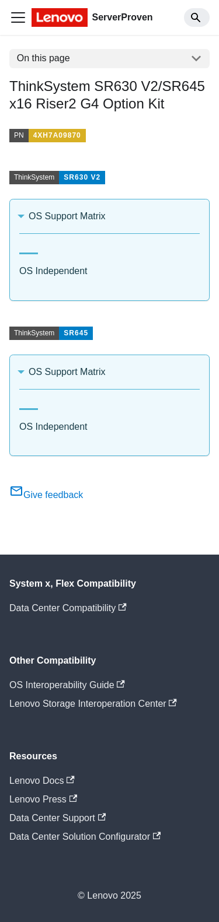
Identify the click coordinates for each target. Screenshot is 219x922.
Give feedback (46, 495)
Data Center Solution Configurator (85, 837)
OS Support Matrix (67, 216)
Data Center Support (57, 818)
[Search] (197, 17)
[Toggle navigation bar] (18, 17)
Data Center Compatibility (68, 608)
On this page (43, 58)
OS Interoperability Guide (67, 685)
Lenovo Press (43, 799)
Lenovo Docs (42, 781)
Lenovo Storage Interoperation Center (93, 704)
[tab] (28, 248)
